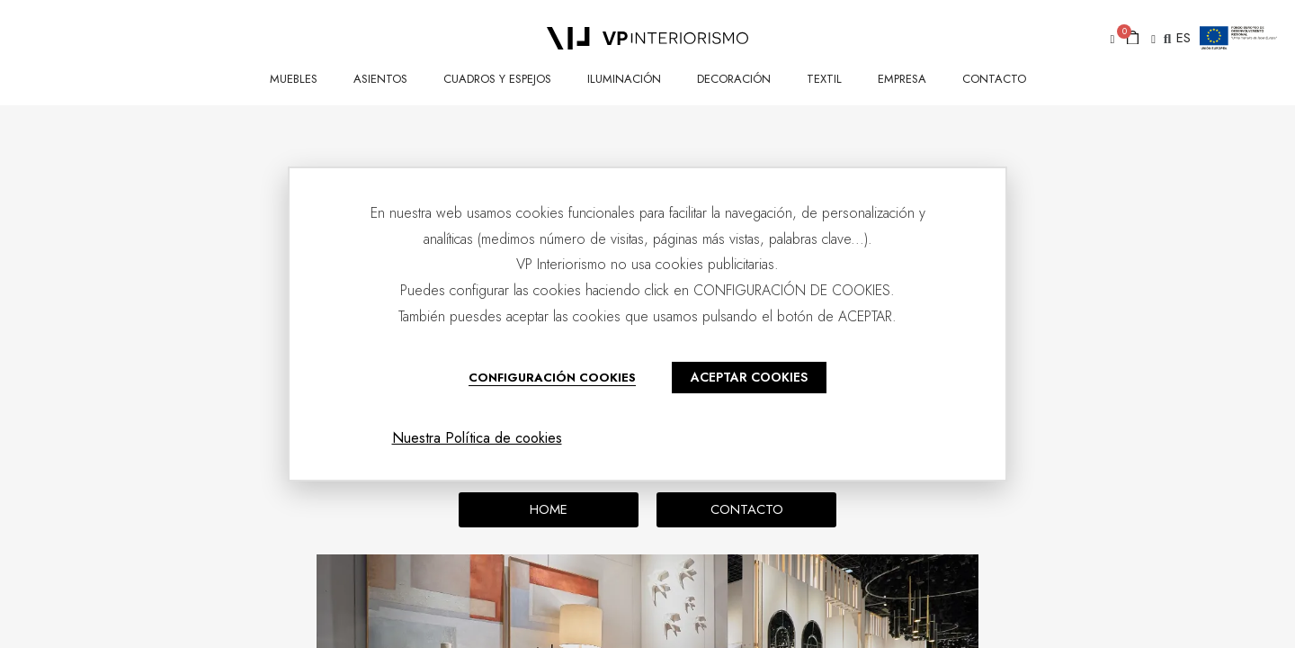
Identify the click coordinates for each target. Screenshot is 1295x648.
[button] (1110, 39)
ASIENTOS (380, 78)
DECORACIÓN (734, 78)
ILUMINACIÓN (624, 78)
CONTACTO (994, 78)
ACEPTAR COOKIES (749, 377)
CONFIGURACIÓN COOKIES (552, 377)
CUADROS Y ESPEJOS (497, 78)
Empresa (902, 78)
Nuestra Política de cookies (477, 438)
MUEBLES (293, 78)
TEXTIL (824, 78)
